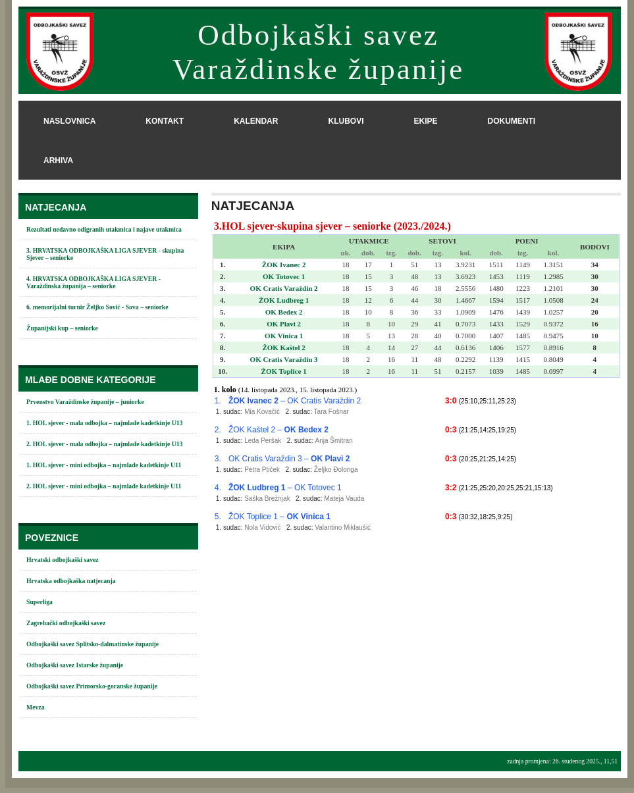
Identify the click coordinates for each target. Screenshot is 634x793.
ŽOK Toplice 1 (284, 371)
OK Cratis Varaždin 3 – (289, 458)
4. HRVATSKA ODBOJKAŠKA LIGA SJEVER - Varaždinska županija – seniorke (93, 282)
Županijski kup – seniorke (62, 328)
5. (218, 516)
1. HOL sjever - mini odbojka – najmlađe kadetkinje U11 (103, 465)
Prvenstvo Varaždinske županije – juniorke (85, 401)
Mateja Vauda (344, 498)
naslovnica (69, 121)
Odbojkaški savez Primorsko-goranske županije (91, 686)
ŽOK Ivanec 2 (284, 265)
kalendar (256, 121)
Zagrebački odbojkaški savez (65, 623)
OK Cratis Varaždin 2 (284, 288)
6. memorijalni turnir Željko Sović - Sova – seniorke (97, 307)
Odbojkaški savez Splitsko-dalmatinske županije (92, 644)
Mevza (35, 707)
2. (218, 429)
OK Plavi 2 (284, 324)
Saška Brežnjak (267, 498)
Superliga (39, 601)
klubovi (345, 121)
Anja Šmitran (333, 440)
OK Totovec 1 (284, 276)
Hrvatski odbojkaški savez (62, 559)
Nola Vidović (262, 527)
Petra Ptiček (262, 469)
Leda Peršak (262, 440)
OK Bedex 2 (284, 312)
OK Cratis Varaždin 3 (284, 359)
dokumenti (511, 121)
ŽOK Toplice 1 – (279, 516)
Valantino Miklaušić (343, 527)
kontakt (164, 121)
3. (218, 458)
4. (218, 487)
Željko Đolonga (336, 469)
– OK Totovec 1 (285, 487)
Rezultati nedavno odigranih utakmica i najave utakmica (104, 229)
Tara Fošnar (331, 411)
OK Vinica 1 (284, 336)
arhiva (58, 160)
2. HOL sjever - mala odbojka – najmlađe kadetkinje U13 (104, 444)
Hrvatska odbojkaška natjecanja (71, 580)
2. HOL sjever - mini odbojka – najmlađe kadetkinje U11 (103, 486)
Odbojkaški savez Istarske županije (74, 665)
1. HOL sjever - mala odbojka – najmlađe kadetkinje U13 (104, 422)
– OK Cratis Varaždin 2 (294, 400)
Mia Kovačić (262, 411)
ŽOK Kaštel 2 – (278, 429)
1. (218, 400)
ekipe (425, 121)
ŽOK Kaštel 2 (283, 347)
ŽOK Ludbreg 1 (284, 300)
